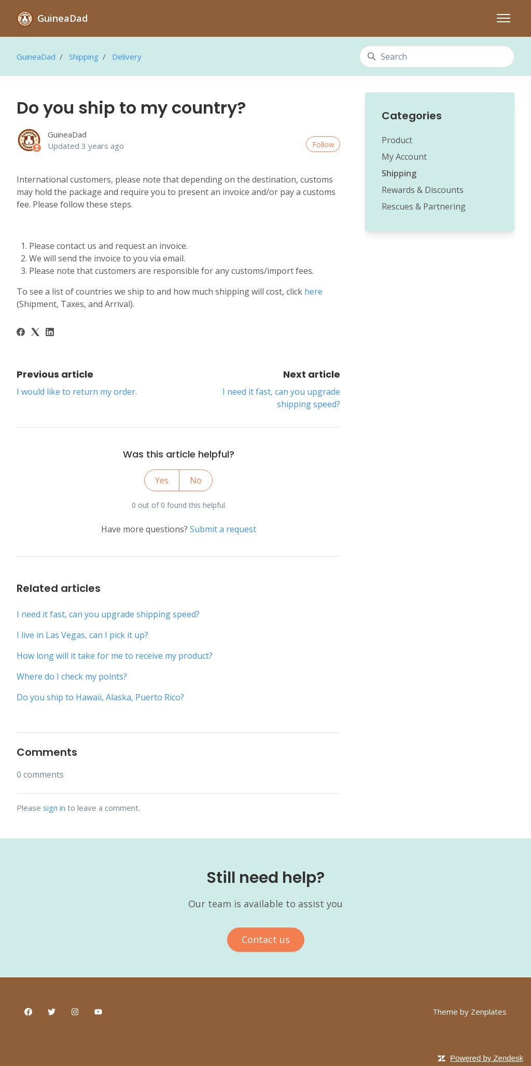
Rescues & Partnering (424, 206)
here (313, 291)
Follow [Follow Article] (323, 144)
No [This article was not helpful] (196, 480)
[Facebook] (21, 333)
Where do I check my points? (72, 676)
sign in (54, 807)
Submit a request (223, 529)
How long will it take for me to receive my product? (115, 655)
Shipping (84, 56)
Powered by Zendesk (486, 1058)
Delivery (127, 56)
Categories (412, 115)
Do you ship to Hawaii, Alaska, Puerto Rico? (100, 697)
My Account (404, 156)
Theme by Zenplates (469, 1011)
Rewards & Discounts (423, 190)
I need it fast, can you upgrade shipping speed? (108, 614)
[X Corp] (35, 333)
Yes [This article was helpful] (162, 480)
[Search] (436, 56)
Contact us (266, 939)
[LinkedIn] (50, 333)
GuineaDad (36, 56)
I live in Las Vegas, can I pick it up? (82, 635)
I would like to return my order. (77, 391)
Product (397, 140)
